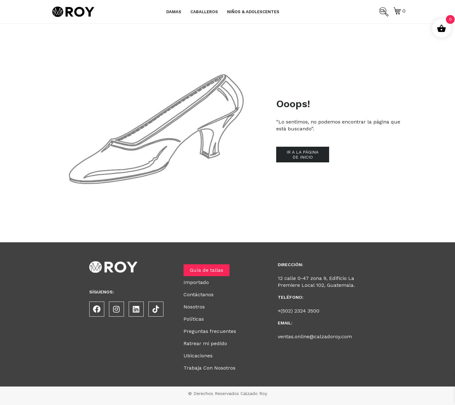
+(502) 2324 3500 (298, 311)
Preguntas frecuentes (210, 331)
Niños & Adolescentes (253, 11)
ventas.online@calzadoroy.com (315, 336)
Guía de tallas (206, 270)
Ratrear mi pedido (205, 343)
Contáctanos (199, 294)
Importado (196, 282)
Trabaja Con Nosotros (209, 368)
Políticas (194, 319)
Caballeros (204, 11)
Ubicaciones (198, 356)
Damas (173, 11)
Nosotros (194, 307)
